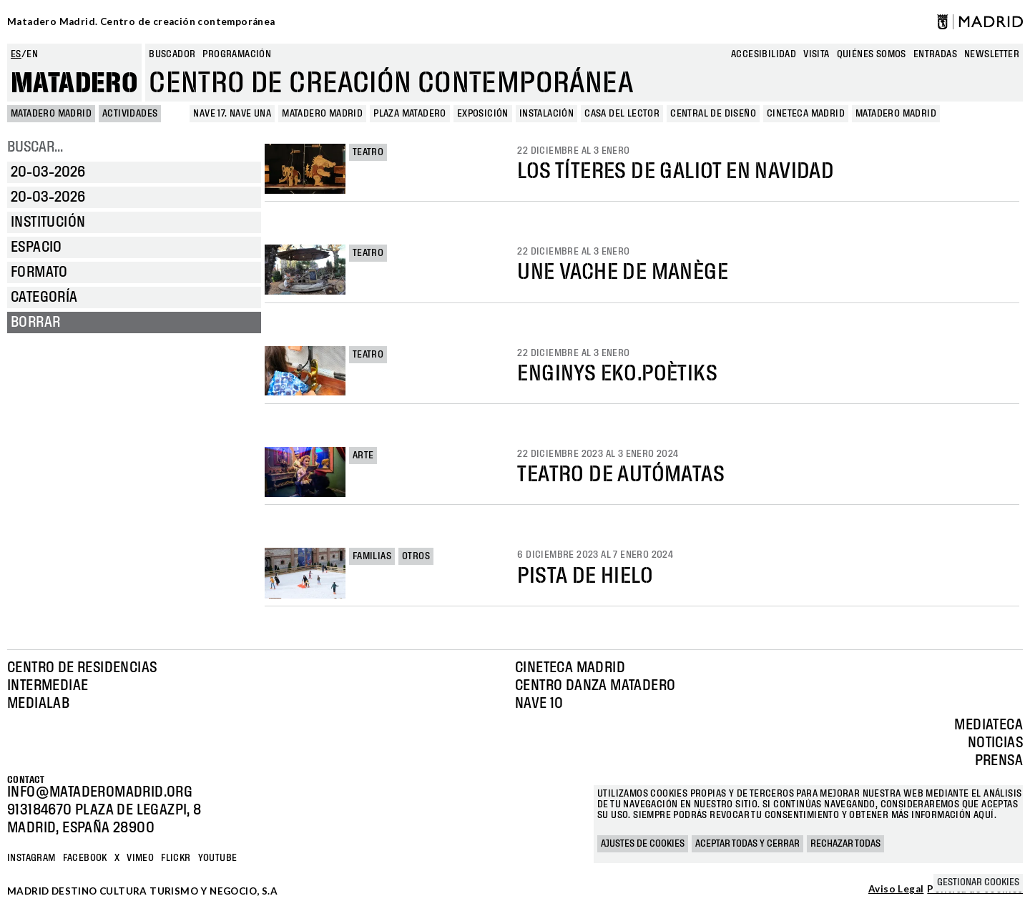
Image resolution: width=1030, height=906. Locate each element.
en (32, 54)
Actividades (129, 114)
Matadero (74, 83)
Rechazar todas (845, 844)
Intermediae (47, 686)
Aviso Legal (895, 890)
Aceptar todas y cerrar (747, 844)
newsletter (991, 54)
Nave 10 (539, 703)
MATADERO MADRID (51, 114)
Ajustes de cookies (643, 844)
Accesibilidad (763, 54)
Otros (416, 556)
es (16, 54)
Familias (372, 556)
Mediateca (988, 725)
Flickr (175, 858)
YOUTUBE (217, 858)
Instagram (31, 858)
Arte (363, 455)
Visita (816, 54)
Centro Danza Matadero (595, 686)
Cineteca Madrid (570, 668)
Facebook (85, 858)
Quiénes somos (871, 54)
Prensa (999, 761)
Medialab (38, 703)
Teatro (368, 152)
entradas (935, 54)
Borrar (35, 322)
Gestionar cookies (978, 882)
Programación (236, 54)
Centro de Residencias (82, 668)
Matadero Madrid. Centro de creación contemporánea (141, 21)
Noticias (995, 743)
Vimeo (140, 858)
